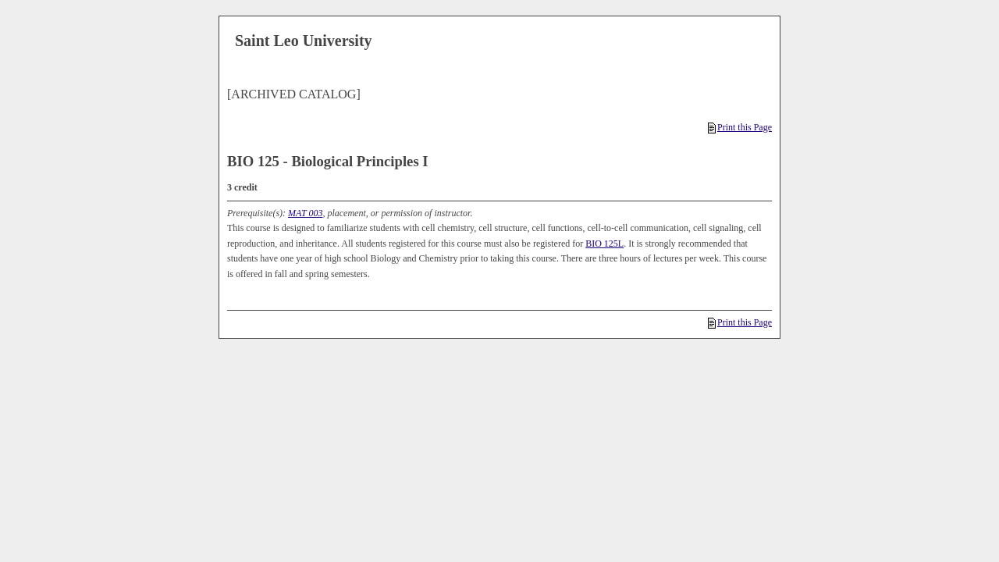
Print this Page (740, 127)
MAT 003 (305, 213)
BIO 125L (604, 243)
